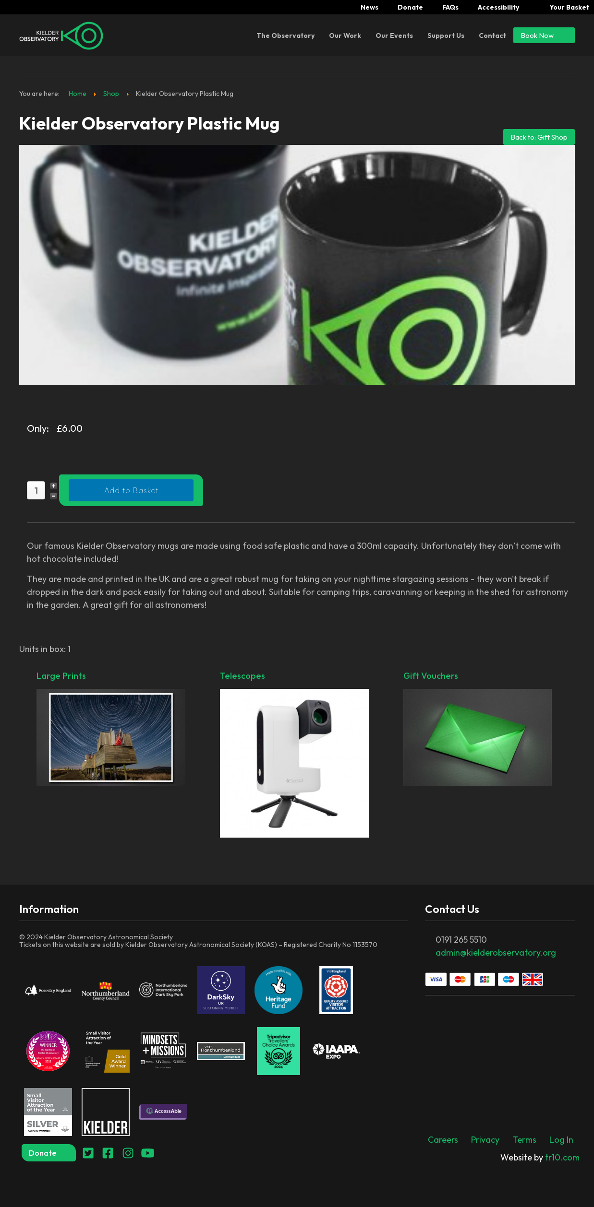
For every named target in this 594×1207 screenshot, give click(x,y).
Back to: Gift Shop (539, 137)
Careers (443, 1139)
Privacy (485, 1139)
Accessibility (498, 7)
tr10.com (540, 1157)
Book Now (544, 35)
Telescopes (294, 755)
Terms (524, 1139)
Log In (561, 1139)
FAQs (450, 7)
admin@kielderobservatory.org (496, 952)
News (369, 7)
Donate (410, 7)
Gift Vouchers (477, 729)
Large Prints (110, 729)
